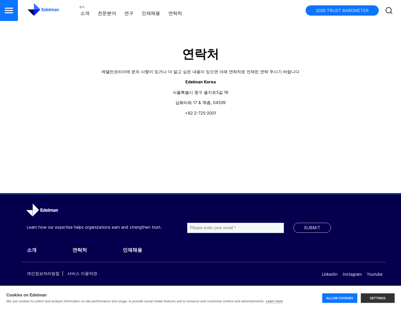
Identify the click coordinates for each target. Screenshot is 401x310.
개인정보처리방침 (43, 273)
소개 (85, 13)
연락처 (175, 13)
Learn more (274, 301)
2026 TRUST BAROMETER (342, 10)
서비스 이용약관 (82, 273)
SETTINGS (378, 298)
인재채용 (151, 13)
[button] (9, 10)
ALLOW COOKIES (339, 298)
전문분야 (107, 13)
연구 (128, 13)
